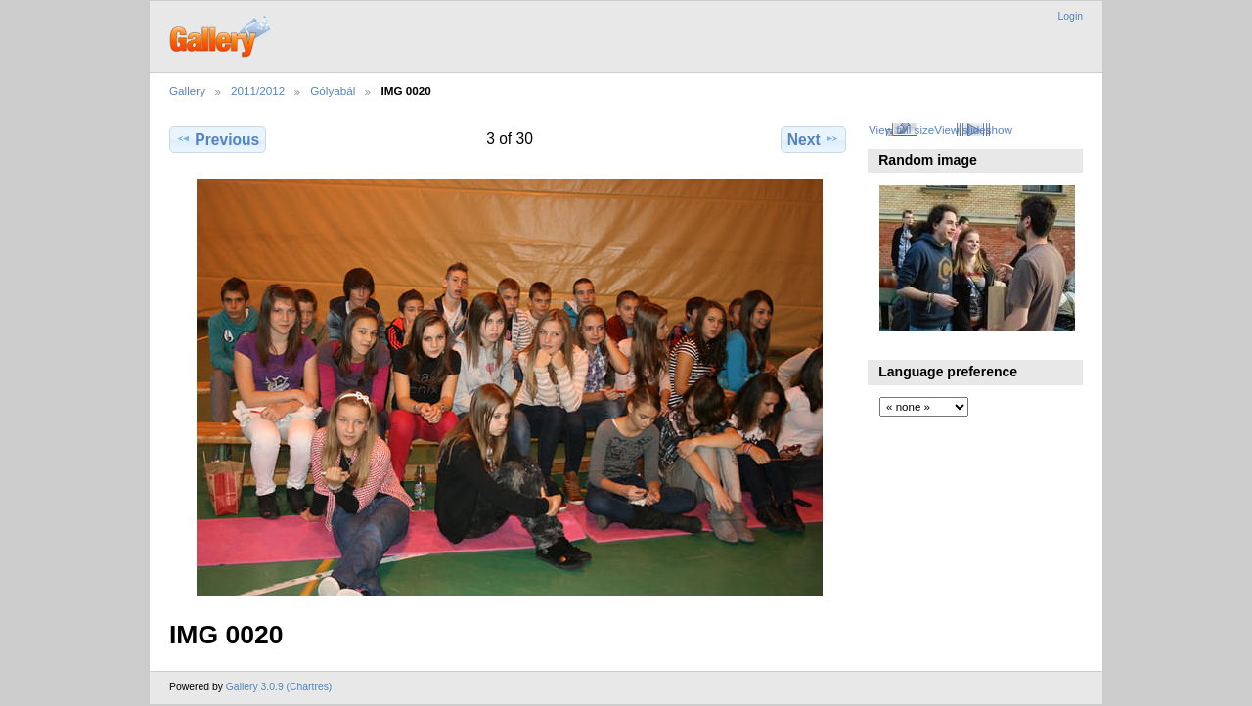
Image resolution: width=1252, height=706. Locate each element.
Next (813, 139)
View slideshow (973, 129)
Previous (217, 139)
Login (1070, 16)
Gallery (187, 90)
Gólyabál (332, 90)
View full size (901, 129)
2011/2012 (258, 90)
